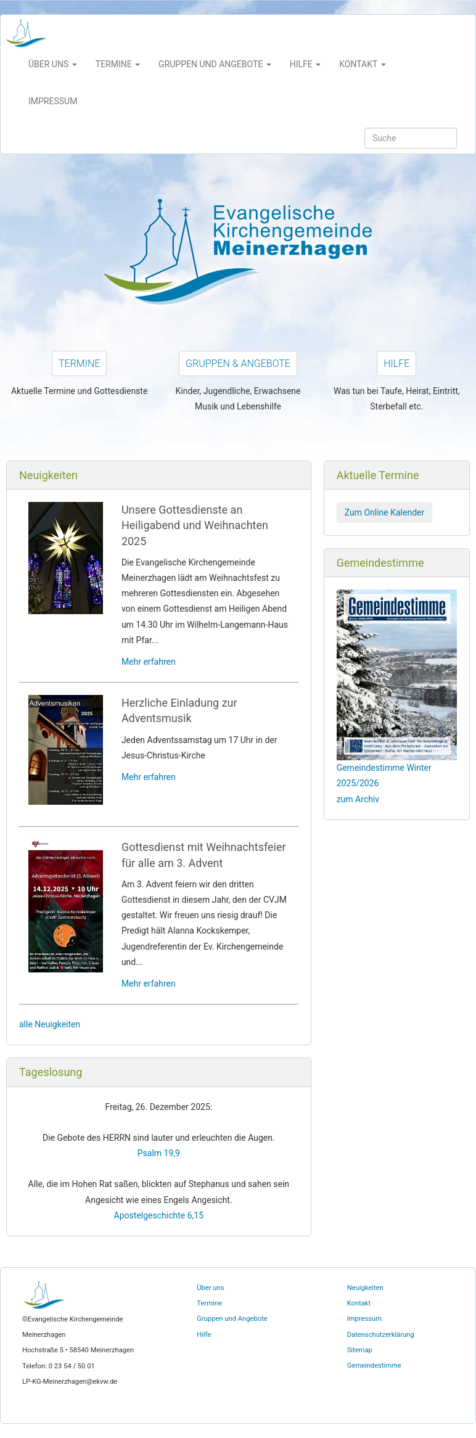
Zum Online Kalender (385, 512)
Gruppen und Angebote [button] (214, 64)
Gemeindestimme (374, 1366)
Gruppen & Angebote (238, 363)
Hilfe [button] (305, 64)
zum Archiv (358, 799)
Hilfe (396, 363)
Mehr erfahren (148, 662)
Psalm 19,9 (158, 1153)
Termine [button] (118, 64)
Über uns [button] (52, 64)
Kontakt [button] (362, 64)
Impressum (52, 101)
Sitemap (359, 1350)
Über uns (210, 1288)
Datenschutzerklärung (380, 1335)
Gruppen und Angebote (232, 1319)
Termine (79, 363)
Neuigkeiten (365, 1288)
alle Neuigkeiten (49, 1024)
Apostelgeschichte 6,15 (158, 1215)
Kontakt (359, 1303)
